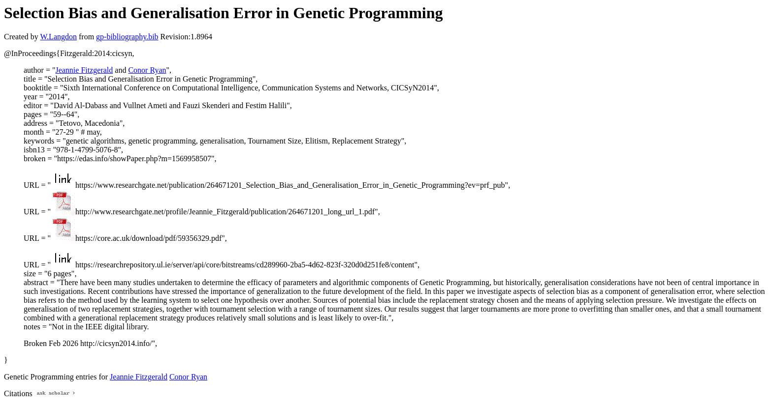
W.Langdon (58, 36)
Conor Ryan (147, 70)
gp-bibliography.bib (127, 36)
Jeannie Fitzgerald (84, 70)
